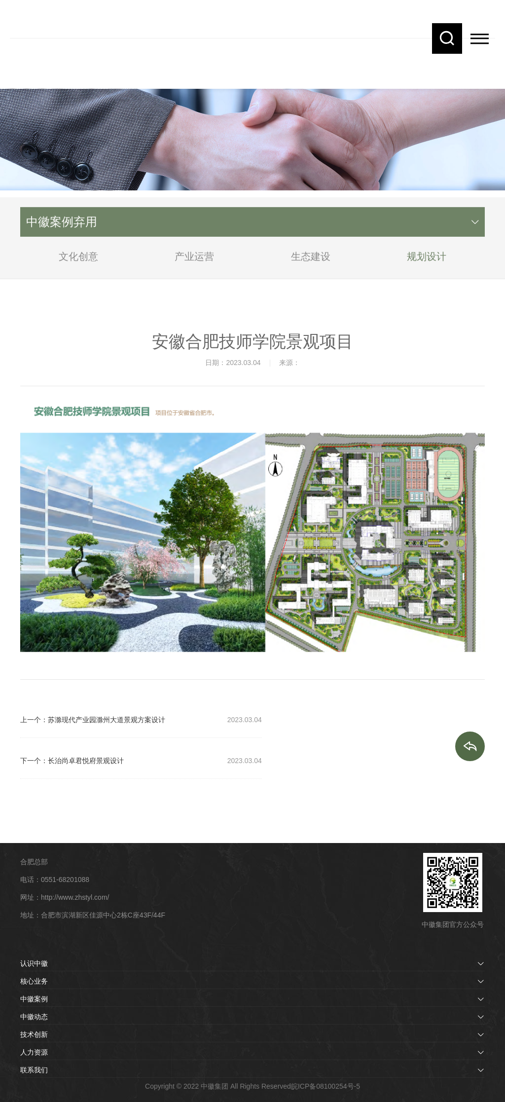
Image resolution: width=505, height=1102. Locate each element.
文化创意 (78, 261)
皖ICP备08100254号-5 (325, 1086)
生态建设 (310, 261)
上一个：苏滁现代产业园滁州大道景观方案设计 (92, 720)
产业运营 (194, 261)
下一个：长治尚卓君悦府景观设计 (72, 761)
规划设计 (426, 261)
